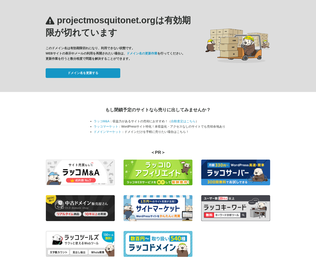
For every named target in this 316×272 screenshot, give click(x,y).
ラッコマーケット (106, 126)
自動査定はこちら (183, 121)
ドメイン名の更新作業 (142, 53)
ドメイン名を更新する (83, 73)
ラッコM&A (102, 121)
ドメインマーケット (107, 131)
